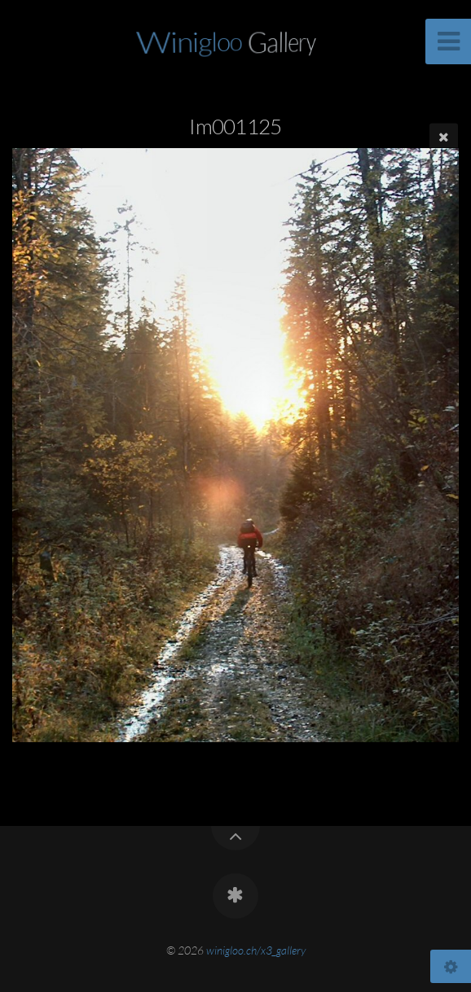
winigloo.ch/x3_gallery (256, 950)
